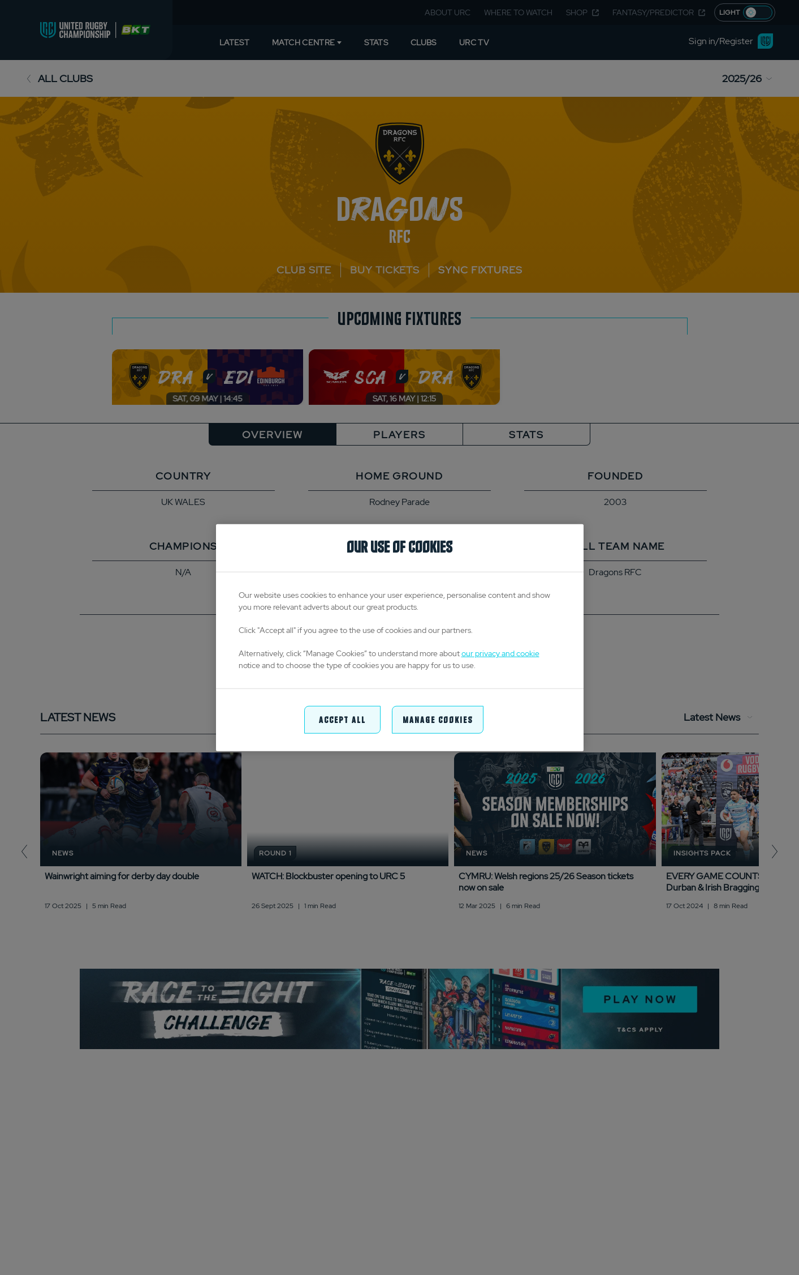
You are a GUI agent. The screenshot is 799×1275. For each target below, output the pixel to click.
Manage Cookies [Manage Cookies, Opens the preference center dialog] (438, 719)
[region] (400, 637)
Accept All (342, 719)
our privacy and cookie (500, 653)
